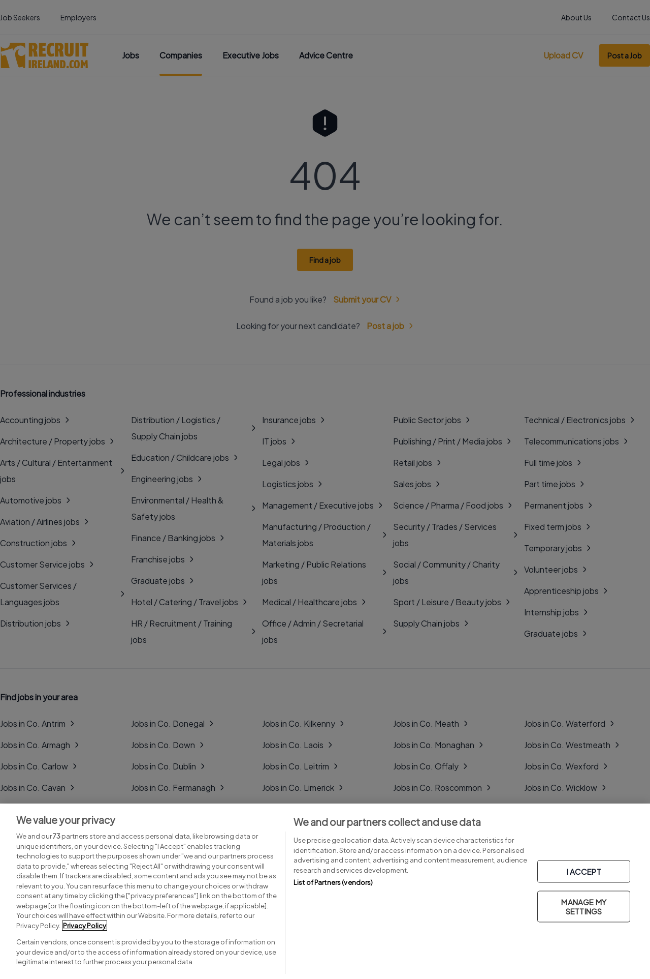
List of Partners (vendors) (333, 882)
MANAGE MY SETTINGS (583, 906)
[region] (325, 891)
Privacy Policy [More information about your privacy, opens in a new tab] (84, 926)
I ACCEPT (584, 871)
